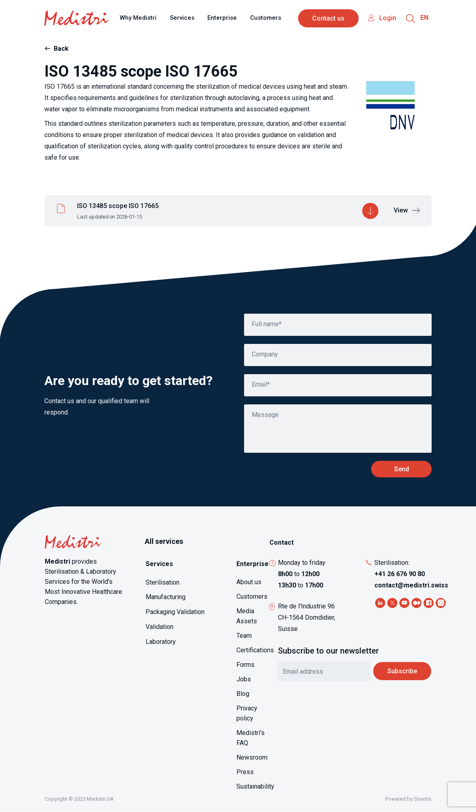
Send (401, 469)
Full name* (267, 324)
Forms (245, 664)
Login (387, 18)
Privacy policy (246, 713)
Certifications (255, 650)
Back (61, 48)
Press (245, 772)
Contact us (328, 18)
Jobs (243, 679)
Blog (242, 693)
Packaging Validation (175, 612)
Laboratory (161, 641)
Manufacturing (166, 597)
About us (248, 582)
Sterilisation (163, 582)
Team (244, 635)
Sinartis (422, 799)
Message (265, 414)
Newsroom (251, 757)
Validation (159, 627)
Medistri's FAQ (250, 738)
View (401, 210)
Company (265, 354)
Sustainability (255, 786)
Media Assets (246, 616)
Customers (265, 17)
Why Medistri (138, 17)
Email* (261, 384)
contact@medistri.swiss (411, 585)
